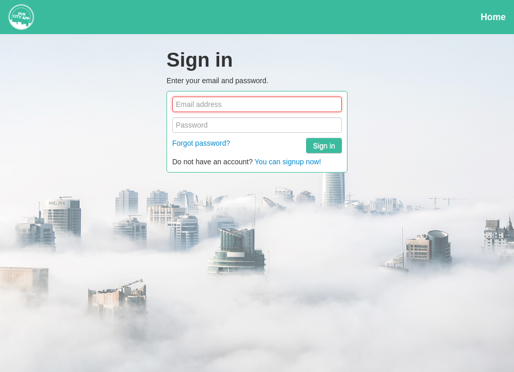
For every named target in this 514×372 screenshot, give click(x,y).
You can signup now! (287, 162)
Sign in (324, 146)
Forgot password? (201, 143)
